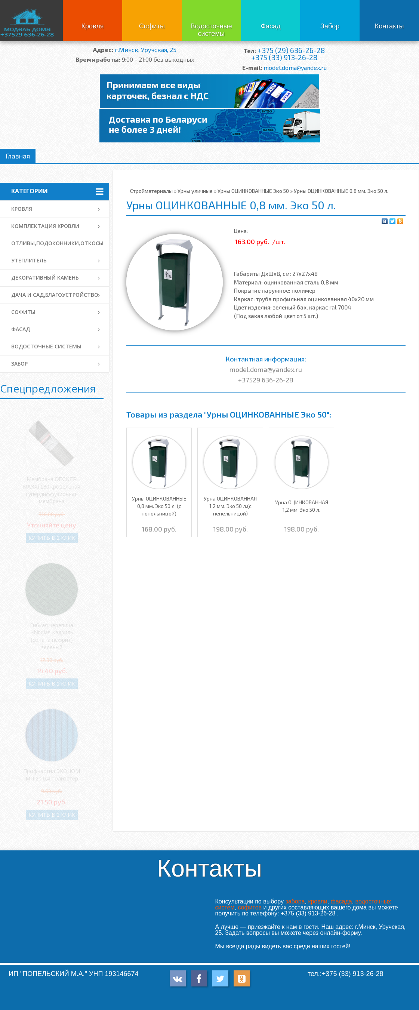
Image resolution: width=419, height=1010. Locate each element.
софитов (250, 907)
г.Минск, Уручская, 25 (145, 49)
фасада (341, 901)
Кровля (92, 26)
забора (295, 901)
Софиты (152, 26)
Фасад (270, 26)
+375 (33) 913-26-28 (284, 57)
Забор (329, 26)
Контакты (389, 26)
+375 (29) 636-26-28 (291, 50)
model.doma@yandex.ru (295, 67)
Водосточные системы (211, 29)
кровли (317, 901)
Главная (18, 156)
